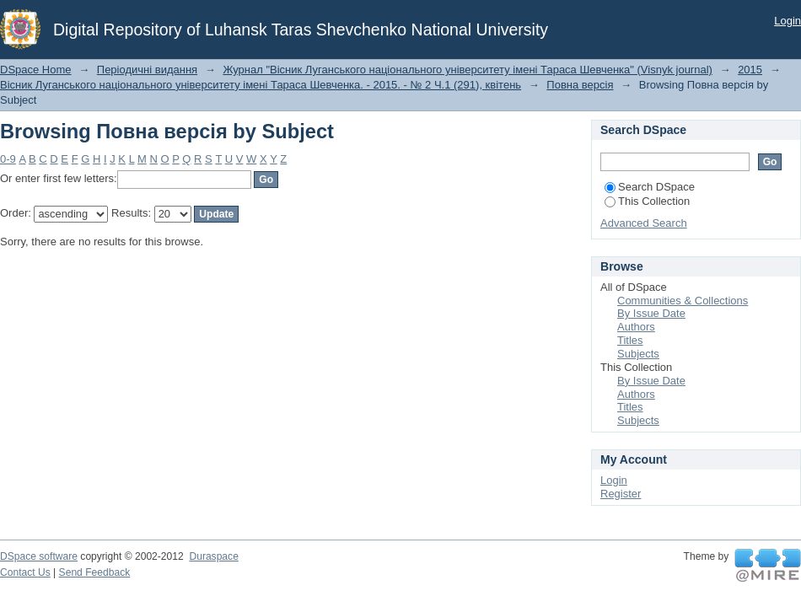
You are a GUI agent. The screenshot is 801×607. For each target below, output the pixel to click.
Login (787, 20)
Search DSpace (650, 186)
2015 (750, 69)
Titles (630, 340)
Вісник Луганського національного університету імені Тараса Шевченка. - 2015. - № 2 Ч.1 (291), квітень (260, 84)
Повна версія (579, 84)
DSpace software (39, 556)
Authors (636, 326)
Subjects (638, 353)
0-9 (8, 159)
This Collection (647, 201)
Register (620, 493)
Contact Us (25, 572)
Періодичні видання (147, 69)
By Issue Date (651, 313)
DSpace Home (36, 69)
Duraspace (213, 556)
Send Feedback (95, 572)
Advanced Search (643, 223)
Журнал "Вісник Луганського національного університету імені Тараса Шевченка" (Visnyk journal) (467, 69)
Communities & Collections (682, 300)
